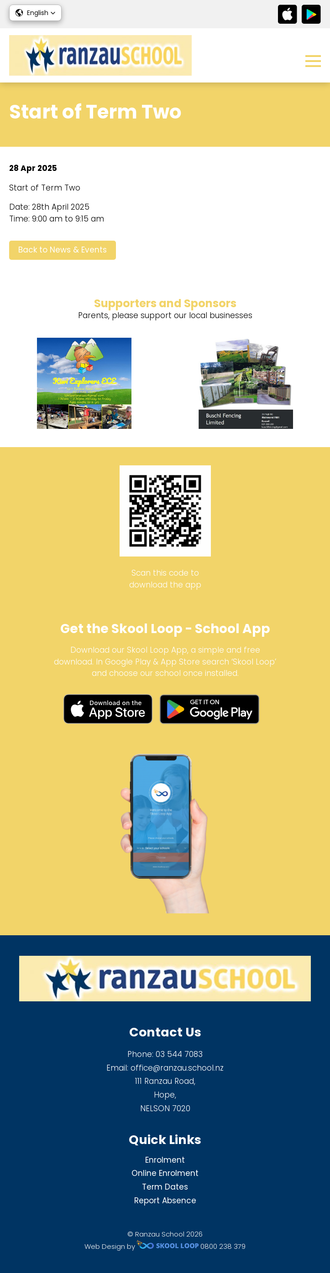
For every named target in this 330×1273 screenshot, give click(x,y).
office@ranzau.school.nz (177, 1067)
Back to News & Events (62, 249)
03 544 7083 (179, 1054)
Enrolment (165, 1159)
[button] (35, 13)
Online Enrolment (165, 1173)
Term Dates (165, 1186)
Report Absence (165, 1200)
